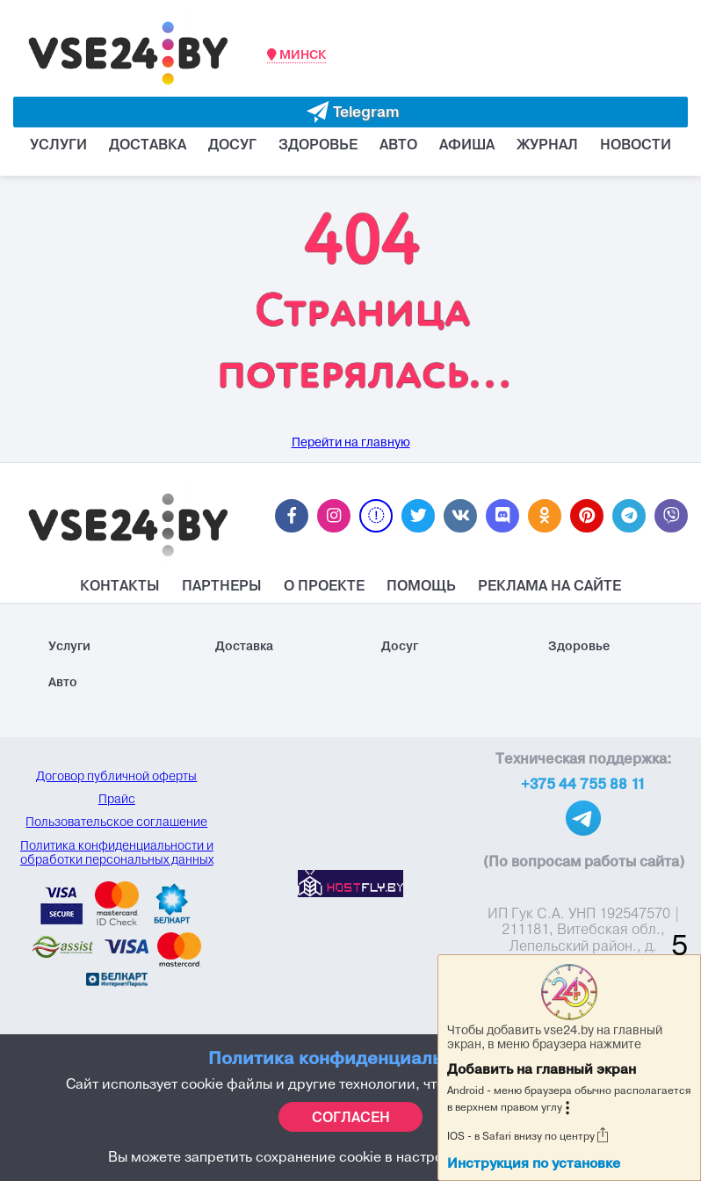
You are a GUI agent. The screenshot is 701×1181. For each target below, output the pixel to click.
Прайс (116, 799)
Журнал (547, 144)
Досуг (232, 144)
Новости (635, 144)
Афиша (467, 144)
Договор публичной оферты (116, 776)
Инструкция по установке (533, 1163)
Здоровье (318, 144)
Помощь (421, 585)
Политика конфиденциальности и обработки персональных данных (116, 852)
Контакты (120, 585)
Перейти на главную (351, 442)
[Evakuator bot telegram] (350, 112)
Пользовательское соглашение (116, 822)
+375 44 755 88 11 (583, 784)
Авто (398, 144)
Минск (296, 54)
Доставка (147, 144)
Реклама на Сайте (549, 585)
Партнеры (222, 585)
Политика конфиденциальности (350, 1058)
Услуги (58, 144)
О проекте (324, 585)
